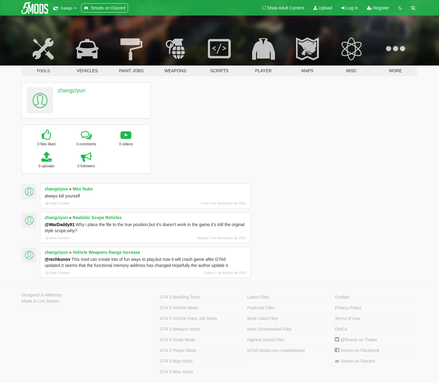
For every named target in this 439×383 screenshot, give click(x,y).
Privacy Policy (348, 307)
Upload (322, 7)
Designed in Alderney (42, 295)
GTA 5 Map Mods (176, 361)
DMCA (341, 329)
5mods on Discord (355, 361)
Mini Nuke (83, 188)
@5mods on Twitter (356, 339)
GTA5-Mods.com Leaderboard (276, 350)
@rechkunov (57, 259)
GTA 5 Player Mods (178, 350)
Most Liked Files (262, 318)
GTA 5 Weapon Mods (180, 329)
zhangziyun (71, 90)
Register (378, 7)
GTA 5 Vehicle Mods (179, 307)
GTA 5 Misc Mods (176, 371)
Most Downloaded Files (269, 329)
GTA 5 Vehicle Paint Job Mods (188, 318)
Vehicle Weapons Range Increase (106, 252)
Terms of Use (347, 318)
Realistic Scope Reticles (97, 217)
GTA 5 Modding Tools (180, 297)
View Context (57, 203)
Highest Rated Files (265, 339)
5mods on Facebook (357, 350)
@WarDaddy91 (60, 224)
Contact (342, 297)
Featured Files (260, 307)
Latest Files (258, 297)
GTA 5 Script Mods (177, 339)
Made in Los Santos (40, 301)
